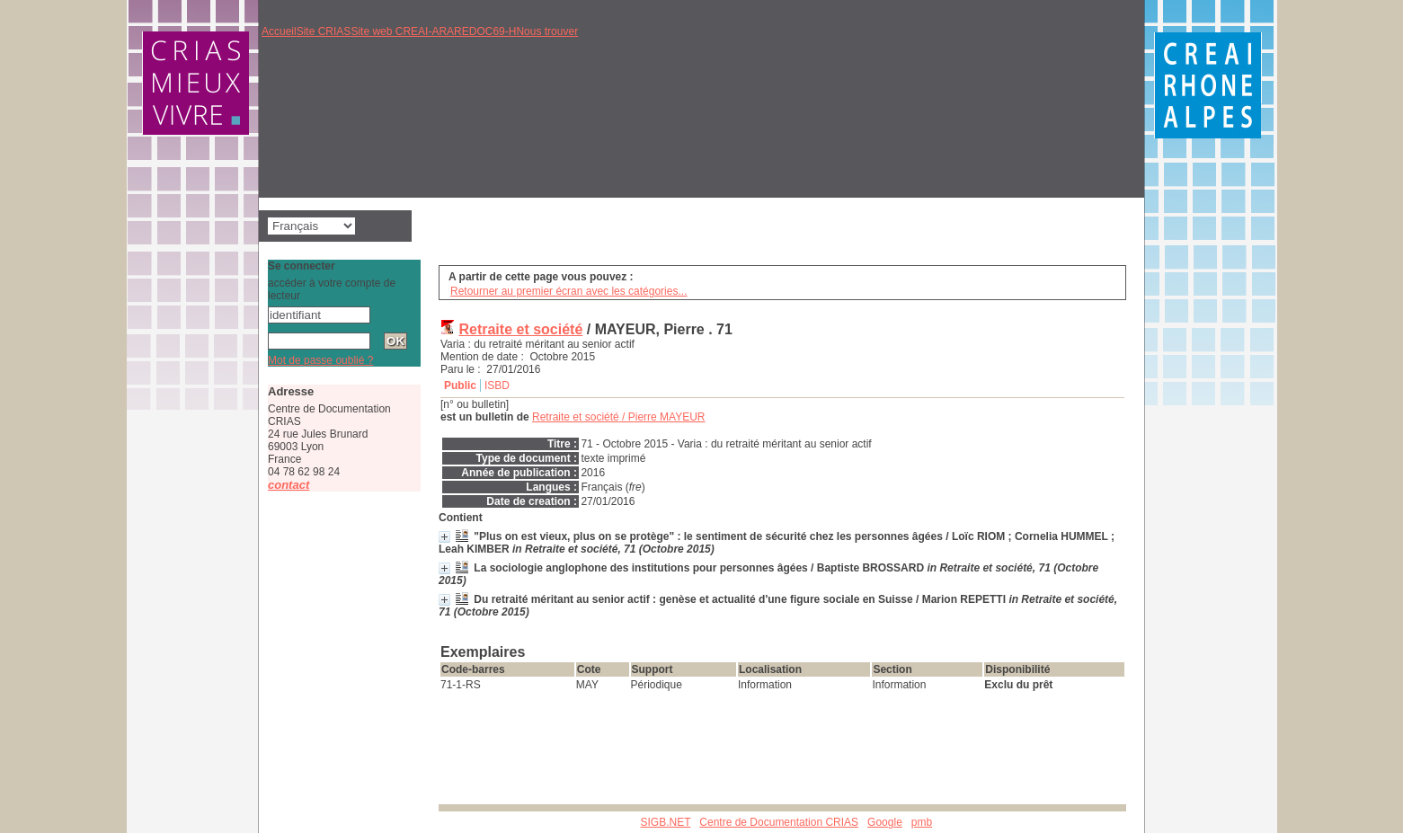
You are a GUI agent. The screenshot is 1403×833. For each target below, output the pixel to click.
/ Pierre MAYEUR (619, 417)
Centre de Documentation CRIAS (778, 822)
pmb (921, 822)
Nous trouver (547, 31)
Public (460, 385)
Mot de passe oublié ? (320, 360)
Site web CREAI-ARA (402, 31)
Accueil (279, 31)
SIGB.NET (666, 822)
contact (288, 485)
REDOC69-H (485, 31)
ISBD (497, 385)
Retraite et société (520, 329)
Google (884, 822)
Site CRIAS (324, 31)
